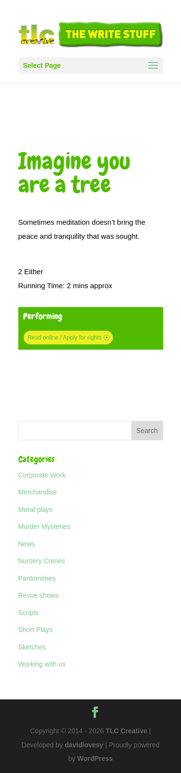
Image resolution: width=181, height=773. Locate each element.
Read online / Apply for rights (64, 337)
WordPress (95, 758)
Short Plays (35, 630)
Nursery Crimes (41, 561)
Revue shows (38, 595)
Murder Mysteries (44, 526)
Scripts (28, 613)
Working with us (42, 664)
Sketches (32, 647)
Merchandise (37, 492)
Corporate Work (42, 475)
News (26, 544)
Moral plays (35, 509)
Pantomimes (37, 578)
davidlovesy (84, 745)
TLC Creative (126, 731)
